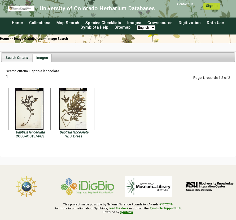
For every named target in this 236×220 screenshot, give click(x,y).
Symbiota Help (94, 27)
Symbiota (126, 212)
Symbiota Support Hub (165, 208)
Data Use (215, 23)
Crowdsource (160, 23)
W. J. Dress (73, 136)
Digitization (190, 23)
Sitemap (123, 27)
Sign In (212, 6)
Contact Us (185, 4)
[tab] (17, 58)
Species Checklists (103, 23)
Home (17, 23)
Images (134, 23)
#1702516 (165, 204)
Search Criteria (17, 58)
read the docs (118, 208)
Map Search (67, 23)
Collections (39, 23)
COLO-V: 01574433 (30, 136)
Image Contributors (28, 39)
